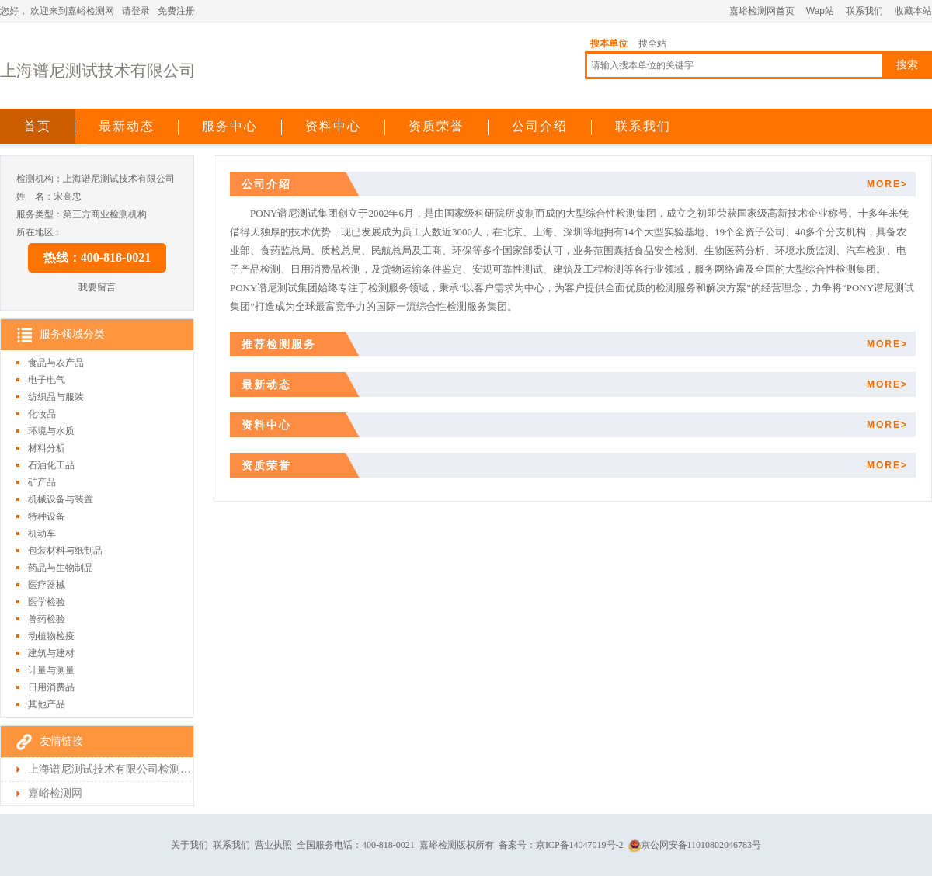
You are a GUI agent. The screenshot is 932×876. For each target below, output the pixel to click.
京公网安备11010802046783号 (695, 845)
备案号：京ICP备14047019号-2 (561, 845)
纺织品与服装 (56, 396)
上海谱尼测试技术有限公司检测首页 (109, 769)
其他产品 (46, 704)
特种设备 (46, 516)
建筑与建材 (51, 653)
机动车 (42, 533)
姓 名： (35, 196)
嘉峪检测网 (55, 793)
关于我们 (189, 845)
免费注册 (176, 10)
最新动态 (127, 126)
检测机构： (39, 178)
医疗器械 (46, 584)
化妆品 (42, 413)
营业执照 (273, 845)
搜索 (907, 65)
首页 (37, 126)
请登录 (136, 10)
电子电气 (46, 379)
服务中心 (230, 126)
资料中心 (333, 126)
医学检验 (46, 601)
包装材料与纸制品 (65, 550)
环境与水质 (51, 431)
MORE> (887, 184)
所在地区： (39, 232)
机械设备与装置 (60, 499)
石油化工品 (51, 465)
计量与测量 (51, 670)
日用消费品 (51, 687)
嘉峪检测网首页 (762, 10)
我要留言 (97, 287)
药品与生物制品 (60, 567)
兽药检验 (46, 619)
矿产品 (42, 482)
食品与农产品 (56, 362)
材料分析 (46, 448)
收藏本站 (913, 10)
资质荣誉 (436, 126)
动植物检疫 (51, 636)
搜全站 (652, 43)
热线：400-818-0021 (97, 257)
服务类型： (39, 214)
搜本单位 (609, 43)
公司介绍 (540, 126)
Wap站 (820, 10)
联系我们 (864, 10)
